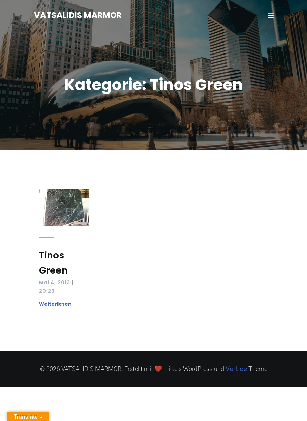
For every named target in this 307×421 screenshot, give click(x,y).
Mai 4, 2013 (54, 282)
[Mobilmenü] (271, 15)
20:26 (47, 291)
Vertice (236, 368)
